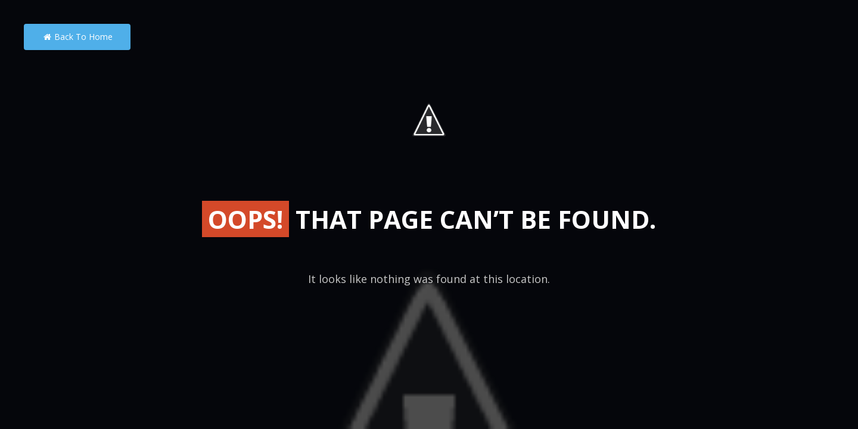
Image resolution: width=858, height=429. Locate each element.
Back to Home (77, 36)
